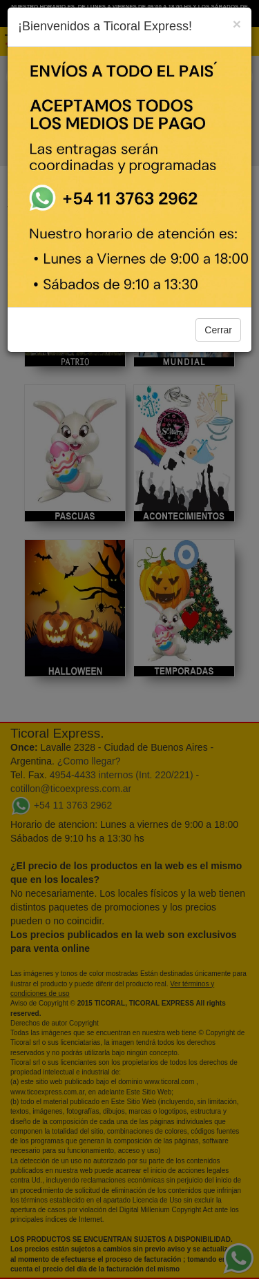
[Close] (237, 24)
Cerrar (218, 329)
